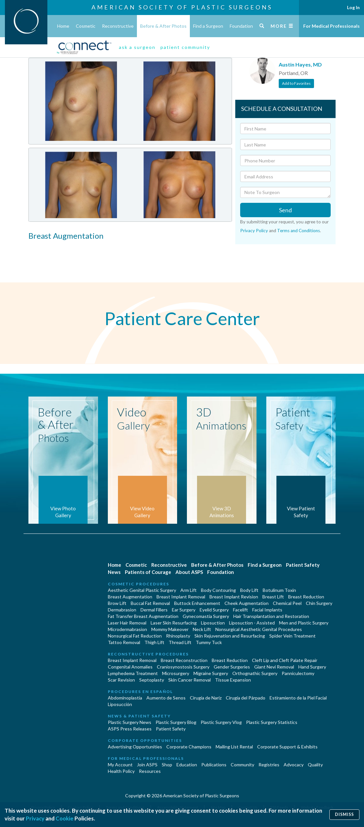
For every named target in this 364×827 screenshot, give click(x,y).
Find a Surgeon (208, 26)
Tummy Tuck (209, 642)
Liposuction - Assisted (252, 622)
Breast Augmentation (130, 596)
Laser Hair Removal (127, 622)
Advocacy (294, 764)
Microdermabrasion (127, 629)
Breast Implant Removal (181, 596)
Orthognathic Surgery (254, 673)
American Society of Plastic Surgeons (182, 7)
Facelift (240, 609)
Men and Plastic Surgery (303, 622)
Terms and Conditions (298, 230)
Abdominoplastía (125, 697)
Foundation (241, 26)
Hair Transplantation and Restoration (271, 616)
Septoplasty (151, 680)
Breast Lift (273, 596)
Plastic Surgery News (129, 722)
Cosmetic (85, 26)
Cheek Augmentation (246, 603)
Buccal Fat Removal (150, 603)
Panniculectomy (298, 673)
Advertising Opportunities (135, 746)
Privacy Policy (254, 230)
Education (186, 764)
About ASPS (189, 572)
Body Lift (249, 590)
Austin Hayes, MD (300, 64)
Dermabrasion (122, 609)
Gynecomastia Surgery (206, 616)
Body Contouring (218, 590)
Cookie (65, 818)
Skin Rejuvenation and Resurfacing (229, 636)
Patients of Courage (148, 572)
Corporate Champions (188, 746)
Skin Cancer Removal (189, 680)
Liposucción (120, 704)
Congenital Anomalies (130, 666)
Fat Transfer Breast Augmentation (143, 616)
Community (242, 764)
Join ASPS (147, 764)
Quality (315, 764)
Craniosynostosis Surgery (183, 666)
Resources (150, 771)
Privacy (35, 818)
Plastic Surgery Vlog (221, 722)
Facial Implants (267, 609)
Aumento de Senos (166, 697)
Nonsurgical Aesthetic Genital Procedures (258, 629)
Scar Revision (121, 680)
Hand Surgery (312, 666)
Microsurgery (175, 673)
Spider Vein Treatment (292, 636)
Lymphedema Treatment (133, 673)
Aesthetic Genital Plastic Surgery (142, 590)
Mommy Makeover (170, 629)
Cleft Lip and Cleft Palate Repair (284, 660)
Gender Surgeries (232, 666)
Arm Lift (188, 590)
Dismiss (344, 814)
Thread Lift (180, 642)
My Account (120, 764)
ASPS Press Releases (130, 728)
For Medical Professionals (331, 26)
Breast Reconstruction (184, 660)
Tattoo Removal (124, 642)
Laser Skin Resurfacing (174, 622)
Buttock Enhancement (197, 603)
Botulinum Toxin (279, 590)
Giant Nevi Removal (274, 666)
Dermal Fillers (154, 609)
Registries (268, 764)
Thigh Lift (154, 642)
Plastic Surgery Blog (176, 722)
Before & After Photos (163, 26)
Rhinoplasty (178, 636)
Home (63, 26)
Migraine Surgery (210, 673)
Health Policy (121, 771)
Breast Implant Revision (233, 596)
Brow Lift (117, 603)
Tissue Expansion (233, 680)
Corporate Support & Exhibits (287, 746)
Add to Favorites (296, 83)
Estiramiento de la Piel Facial (298, 697)
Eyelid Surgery (214, 609)
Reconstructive (118, 26)
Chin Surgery (319, 603)
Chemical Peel (287, 603)
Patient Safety (303, 565)
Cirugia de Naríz (206, 697)
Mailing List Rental (234, 746)
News (114, 572)
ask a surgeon (137, 47)
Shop (167, 764)
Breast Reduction (306, 596)
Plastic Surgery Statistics (271, 722)
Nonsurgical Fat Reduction (135, 636)
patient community (185, 47)
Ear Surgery (183, 609)
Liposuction (213, 622)
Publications (213, 764)
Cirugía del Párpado (245, 697)
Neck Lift (202, 629)
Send (285, 210)
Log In (353, 7)
